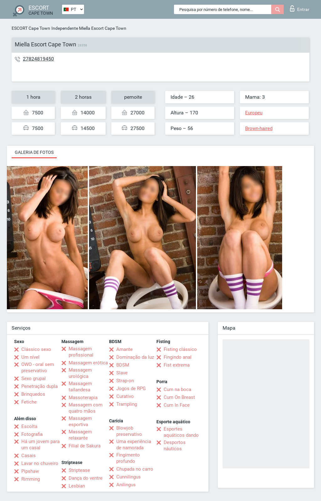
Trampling (126, 404)
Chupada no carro (134, 469)
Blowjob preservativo (129, 431)
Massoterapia (83, 397)
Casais (28, 455)
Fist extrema (177, 365)
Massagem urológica (80, 373)
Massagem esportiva (80, 421)
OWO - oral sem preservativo (37, 367)
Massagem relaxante (80, 435)
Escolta (29, 426)
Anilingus (126, 485)
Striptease (79, 470)
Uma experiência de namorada (133, 445)
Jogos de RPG (131, 388)
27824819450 (38, 59)
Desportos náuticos (175, 445)
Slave (122, 373)
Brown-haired (258, 128)
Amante (124, 349)
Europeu (253, 113)
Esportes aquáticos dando (181, 432)
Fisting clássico (180, 349)
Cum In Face (177, 405)
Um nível (30, 357)
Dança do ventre (86, 478)
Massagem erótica (88, 363)
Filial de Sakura (85, 446)
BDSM (122, 365)
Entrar (299, 8)
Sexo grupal (33, 378)
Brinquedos (33, 394)
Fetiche (29, 402)
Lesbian (77, 486)
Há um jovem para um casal (40, 445)
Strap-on (125, 381)
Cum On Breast (179, 397)
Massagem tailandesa (80, 387)
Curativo (125, 396)
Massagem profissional (81, 352)
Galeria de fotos (34, 152)
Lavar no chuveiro (39, 463)
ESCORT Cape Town (31, 28)
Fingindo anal (178, 357)
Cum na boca (177, 389)
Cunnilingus (128, 477)
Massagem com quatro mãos (86, 408)
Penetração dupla (39, 386)
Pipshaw (30, 471)
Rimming (30, 479)
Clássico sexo (36, 349)
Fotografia (32, 434)
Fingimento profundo (128, 458)
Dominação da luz (135, 357)
